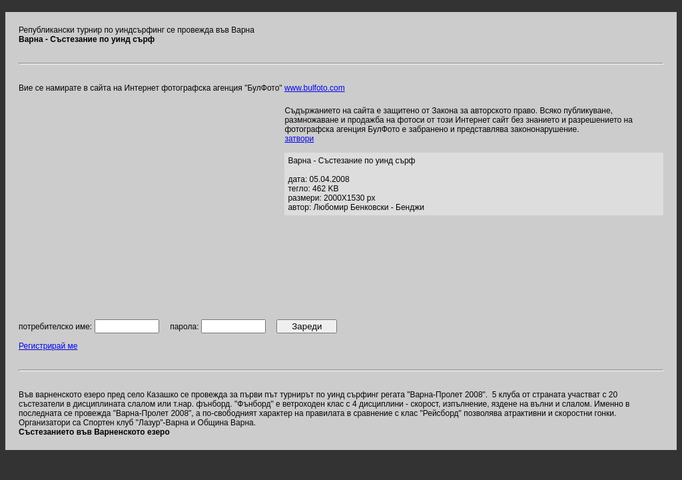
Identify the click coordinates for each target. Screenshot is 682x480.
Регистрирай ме (48, 346)
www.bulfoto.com (314, 88)
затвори (299, 138)
